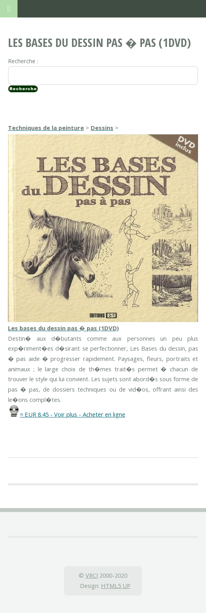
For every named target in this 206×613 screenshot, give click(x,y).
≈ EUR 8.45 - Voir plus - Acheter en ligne (72, 414)
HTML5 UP (115, 586)
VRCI (92, 575)
